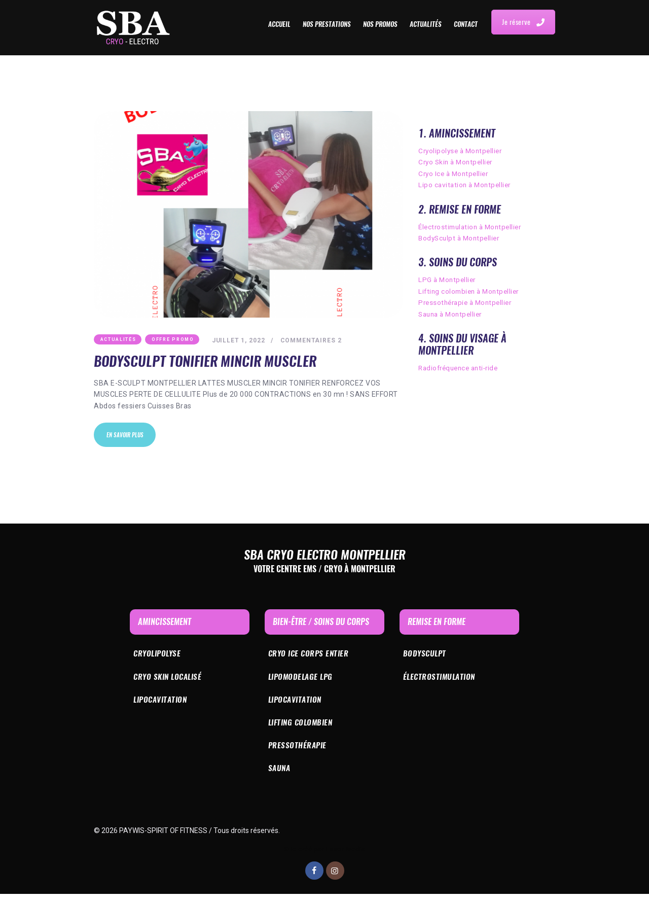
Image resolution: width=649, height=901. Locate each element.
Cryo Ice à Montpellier (455, 173)
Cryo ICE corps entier (310, 656)
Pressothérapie (298, 751)
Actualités (118, 339)
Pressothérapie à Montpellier (468, 302)
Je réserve (523, 22)
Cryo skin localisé (169, 680)
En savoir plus (126, 437)
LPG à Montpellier (448, 279)
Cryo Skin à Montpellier (457, 162)
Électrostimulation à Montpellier (473, 227)
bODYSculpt (425, 656)
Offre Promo (173, 339)
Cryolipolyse (158, 656)
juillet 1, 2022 (239, 340)
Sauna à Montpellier (452, 314)
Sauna (280, 775)
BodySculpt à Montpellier (461, 238)
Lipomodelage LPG (302, 680)
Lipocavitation (162, 704)
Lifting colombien (303, 727)
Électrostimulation (441, 680)
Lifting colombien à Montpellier (471, 291)
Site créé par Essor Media (325, 856)
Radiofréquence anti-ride (461, 368)
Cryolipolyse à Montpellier (462, 151)
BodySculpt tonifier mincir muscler (208, 362)
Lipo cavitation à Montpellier (466, 185)
